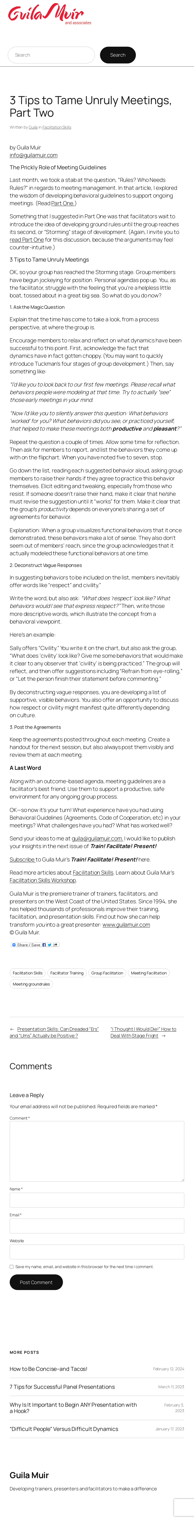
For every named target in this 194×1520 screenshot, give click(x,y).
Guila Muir (29, 1475)
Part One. (62, 203)
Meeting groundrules (31, 984)
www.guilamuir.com (126, 924)
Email (16, 1214)
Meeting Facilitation (149, 973)
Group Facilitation (107, 973)
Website (17, 1240)
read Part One (27, 239)
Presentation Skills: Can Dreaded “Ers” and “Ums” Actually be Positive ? (54, 1032)
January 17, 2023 (170, 1428)
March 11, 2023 (171, 1386)
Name (16, 1189)
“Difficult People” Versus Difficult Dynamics (64, 1429)
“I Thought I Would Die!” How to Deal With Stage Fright (143, 1032)
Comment (20, 1118)
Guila (33, 127)
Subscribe (23, 859)
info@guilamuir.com (34, 155)
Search (117, 55)
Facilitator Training (66, 973)
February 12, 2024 (168, 1368)
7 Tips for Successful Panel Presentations (62, 1387)
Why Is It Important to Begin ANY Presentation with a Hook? (73, 1408)
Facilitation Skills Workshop (43, 880)
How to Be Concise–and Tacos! (48, 1369)
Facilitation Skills (56, 127)
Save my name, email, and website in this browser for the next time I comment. (84, 1266)
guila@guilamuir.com (97, 838)
